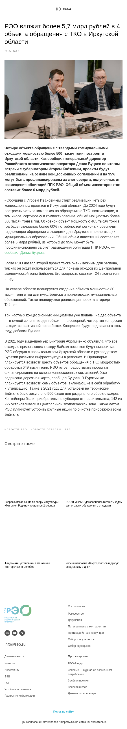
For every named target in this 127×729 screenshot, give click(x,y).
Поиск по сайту (63, 711)
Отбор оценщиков (79, 645)
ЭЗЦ (7, 676)
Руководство (76, 613)
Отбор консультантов (81, 639)
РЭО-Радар (75, 663)
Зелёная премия (78, 680)
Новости (9, 663)
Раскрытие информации (19, 695)
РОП (7, 682)
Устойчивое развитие (17, 689)
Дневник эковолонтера (82, 693)
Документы (75, 620)
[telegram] (22, 633)
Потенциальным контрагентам (87, 626)
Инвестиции (12, 670)
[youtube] (15, 633)
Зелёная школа (77, 687)
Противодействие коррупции (86, 632)
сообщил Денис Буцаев (24, 252)
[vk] (7, 633)
